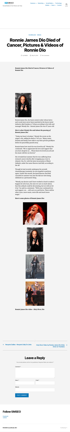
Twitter (5, 418)
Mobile (47, 5)
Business (32, 3)
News (53, 5)
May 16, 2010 (35, 55)
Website (17, 387)
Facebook (5, 416)
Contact (59, 5)
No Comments (45, 55)
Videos (40, 35)
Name (17, 380)
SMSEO (26, 55)
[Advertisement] (35, 18)
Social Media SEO (12, 428)
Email (37, 380)
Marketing (40, 3)
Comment (18, 367)
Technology (58, 3)
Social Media (49, 3)
